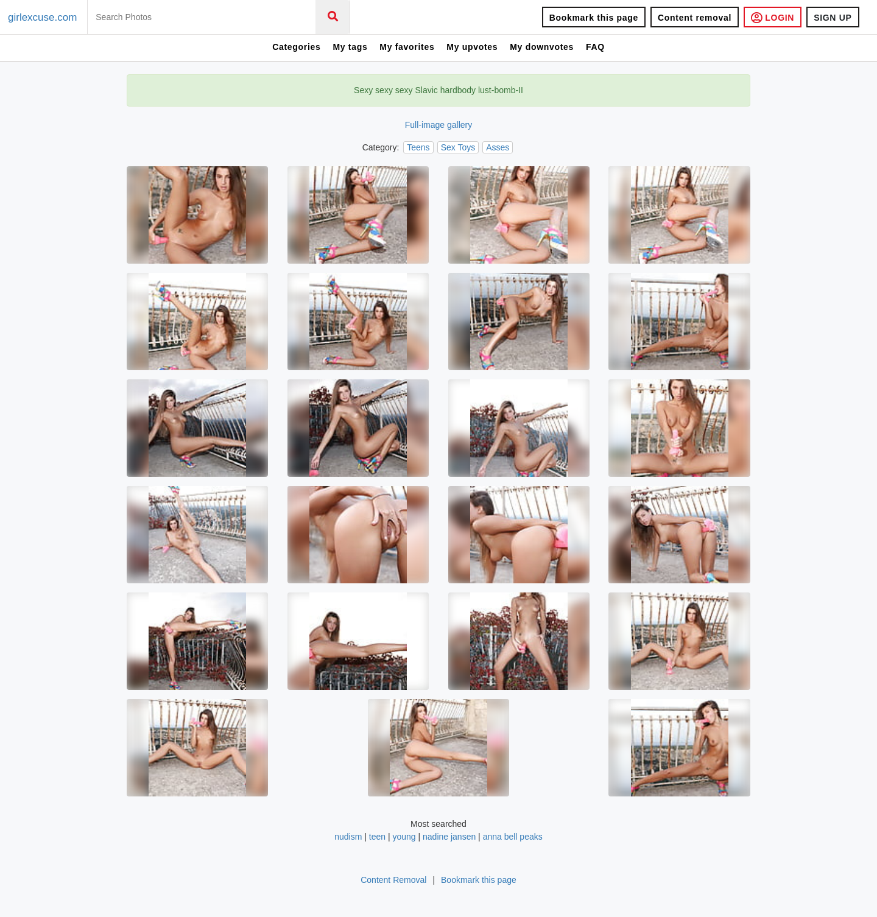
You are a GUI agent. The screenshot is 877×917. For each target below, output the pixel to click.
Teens (418, 147)
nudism (348, 836)
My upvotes (472, 47)
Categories (296, 47)
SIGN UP (832, 18)
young (403, 836)
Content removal (694, 18)
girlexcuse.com (42, 17)
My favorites (406, 47)
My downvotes (542, 47)
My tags (350, 47)
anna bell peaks (513, 836)
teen (377, 836)
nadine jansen (449, 836)
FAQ (595, 47)
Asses (497, 147)
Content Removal (393, 880)
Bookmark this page (593, 18)
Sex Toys (458, 147)
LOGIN (772, 17)
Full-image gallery (438, 125)
